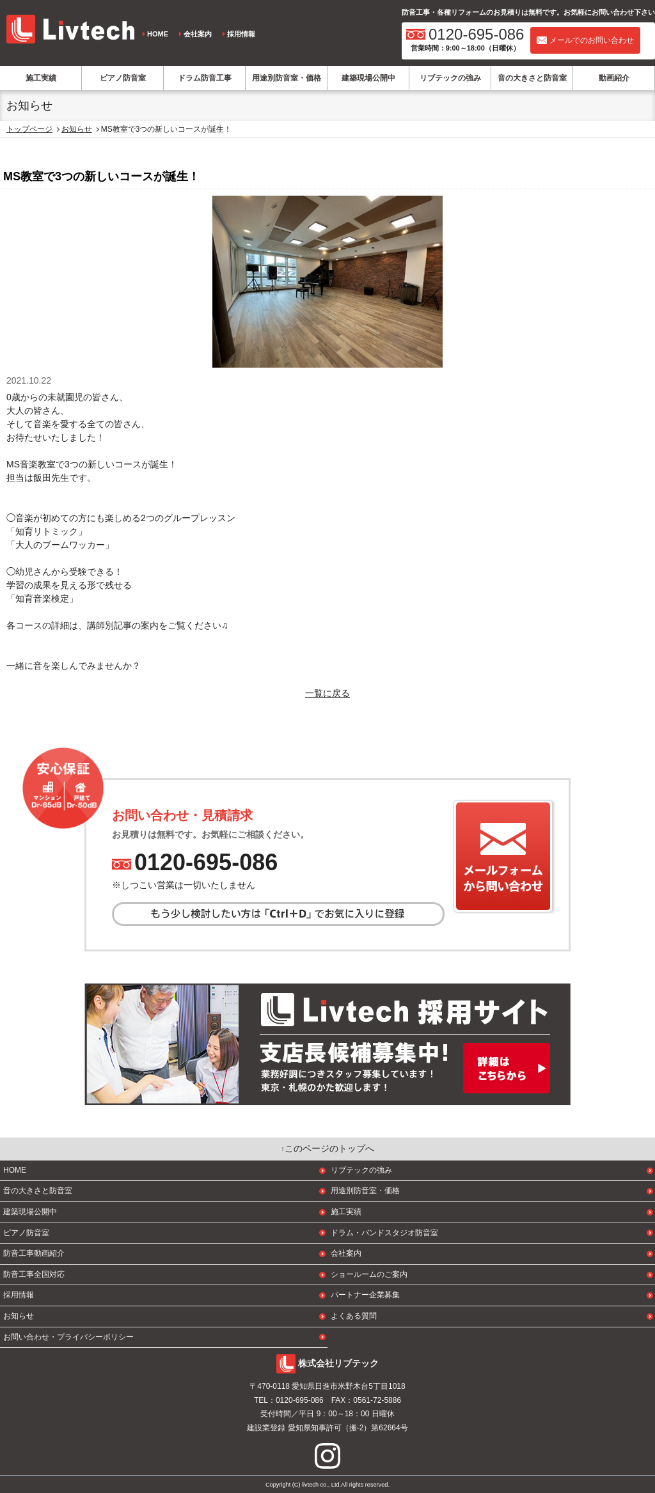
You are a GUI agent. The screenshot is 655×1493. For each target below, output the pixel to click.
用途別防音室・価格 (286, 78)
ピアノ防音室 (123, 78)
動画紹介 (614, 78)
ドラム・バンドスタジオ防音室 (384, 1232)
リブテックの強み (450, 78)
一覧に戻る (327, 693)
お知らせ (76, 129)
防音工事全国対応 (34, 1274)
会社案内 (198, 34)
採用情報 (241, 34)
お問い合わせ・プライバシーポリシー (68, 1337)
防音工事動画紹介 (34, 1253)
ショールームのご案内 (369, 1274)
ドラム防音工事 (205, 78)
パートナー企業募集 (365, 1294)
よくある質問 (354, 1315)
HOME (157, 34)
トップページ (29, 129)
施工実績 (41, 78)
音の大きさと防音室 (532, 78)
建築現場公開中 (368, 78)
